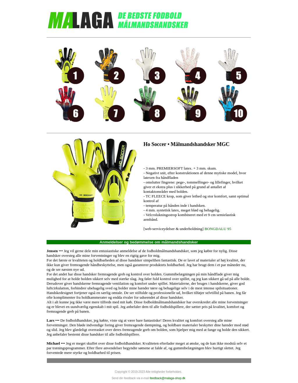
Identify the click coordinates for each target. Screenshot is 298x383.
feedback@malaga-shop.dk (167, 378)
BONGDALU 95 (218, 229)
